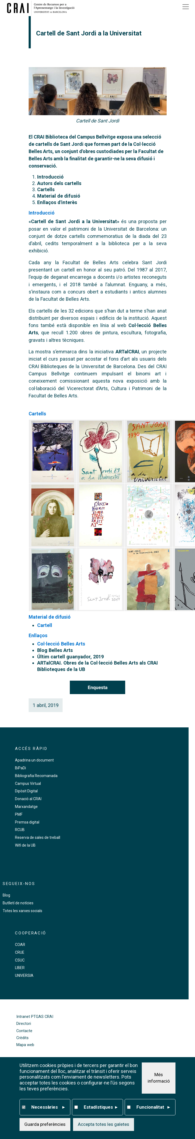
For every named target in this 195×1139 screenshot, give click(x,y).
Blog (6, 895)
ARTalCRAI (127, 351)
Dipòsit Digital (26, 791)
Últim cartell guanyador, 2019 (70, 656)
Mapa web (25, 1045)
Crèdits (22, 1038)
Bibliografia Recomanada (36, 776)
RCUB (20, 830)
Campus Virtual (28, 783)
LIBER (20, 968)
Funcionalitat (153, 1107)
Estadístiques (100, 1107)
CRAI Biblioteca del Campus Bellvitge (75, 137)
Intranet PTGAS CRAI (34, 1016)
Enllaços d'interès (57, 202)
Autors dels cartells (59, 183)
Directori (23, 1023)
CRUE (19, 952)
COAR (20, 944)
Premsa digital (27, 822)
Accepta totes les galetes (103, 1124)
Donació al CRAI (28, 799)
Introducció (50, 177)
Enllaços (38, 635)
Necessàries (48, 1107)
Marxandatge (26, 806)
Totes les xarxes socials (22, 911)
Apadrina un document (34, 760)
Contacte (24, 1031)
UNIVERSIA (24, 975)
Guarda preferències (45, 1124)
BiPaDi (20, 768)
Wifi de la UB (25, 845)
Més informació (159, 1078)
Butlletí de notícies (18, 903)
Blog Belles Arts (55, 650)
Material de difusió (58, 196)
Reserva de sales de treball (37, 837)
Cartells (46, 189)
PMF (18, 814)
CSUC (20, 960)
